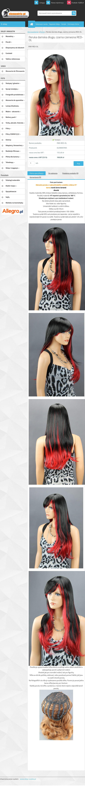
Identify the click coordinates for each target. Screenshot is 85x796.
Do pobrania (52, 173)
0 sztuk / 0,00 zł (78, 2)
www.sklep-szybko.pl (28, 779)
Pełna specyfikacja (36, 173)
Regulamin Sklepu (54, 24)
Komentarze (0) (35, 177)
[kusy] (32, 163)
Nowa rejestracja (57, 2)
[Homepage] (32, 24)
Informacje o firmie (73, 24)
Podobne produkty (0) (70, 173)
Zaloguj (42, 2)
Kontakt (63, 24)
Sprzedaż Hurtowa (36, 30)
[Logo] (15, 13)
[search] (74, 13)
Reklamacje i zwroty (42, 24)
